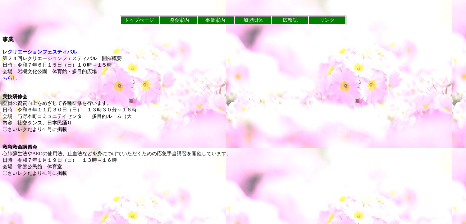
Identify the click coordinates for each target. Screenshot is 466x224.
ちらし (9, 78)
